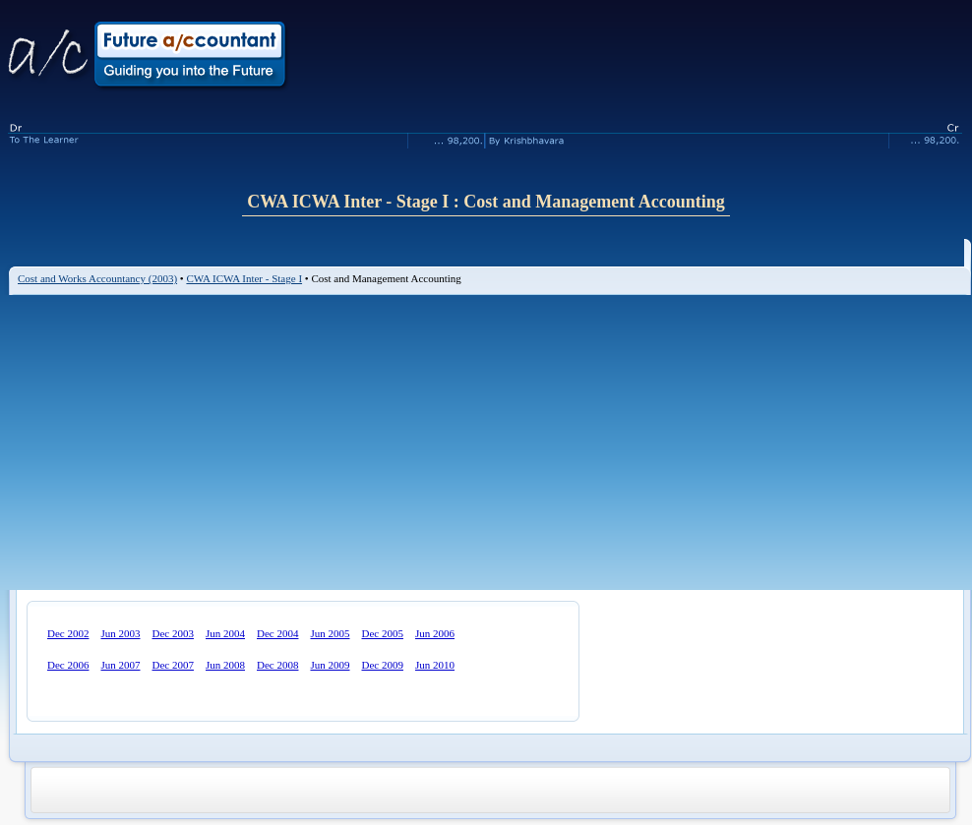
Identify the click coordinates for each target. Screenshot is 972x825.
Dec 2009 (382, 665)
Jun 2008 (225, 665)
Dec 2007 (173, 665)
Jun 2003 (120, 633)
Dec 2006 (68, 665)
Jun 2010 (435, 665)
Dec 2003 (173, 633)
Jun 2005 (329, 633)
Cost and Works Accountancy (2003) (97, 278)
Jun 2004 (225, 633)
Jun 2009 (329, 665)
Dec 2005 (382, 633)
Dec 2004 (277, 633)
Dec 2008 (277, 665)
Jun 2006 (435, 633)
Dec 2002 (68, 633)
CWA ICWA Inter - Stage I (244, 278)
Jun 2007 (120, 665)
